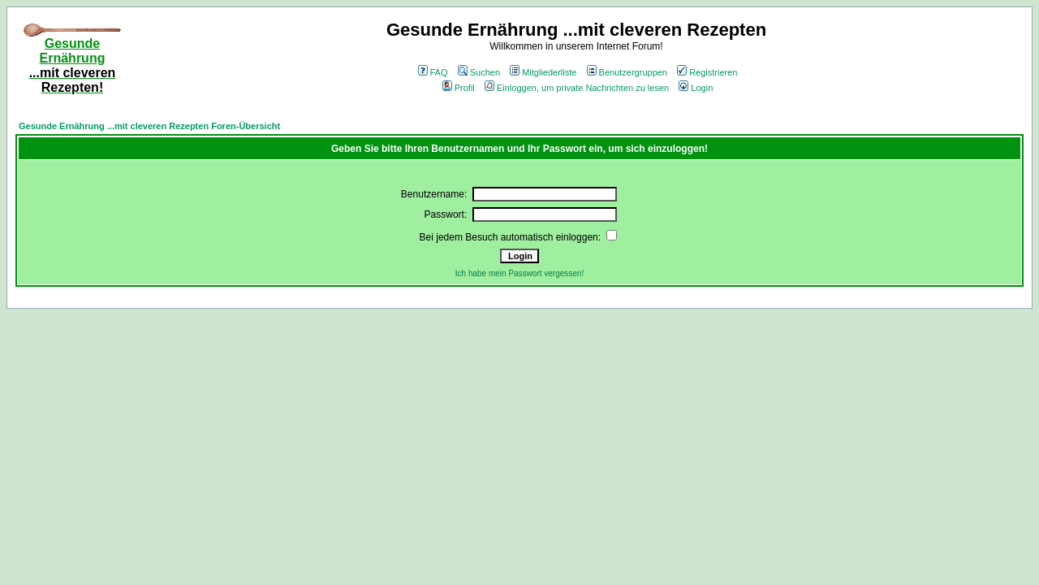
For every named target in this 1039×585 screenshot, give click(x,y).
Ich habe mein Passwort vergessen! (519, 273)
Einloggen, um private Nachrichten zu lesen (577, 88)
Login (696, 88)
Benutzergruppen (627, 72)
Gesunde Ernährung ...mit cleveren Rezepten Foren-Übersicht (149, 126)
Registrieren (707, 72)
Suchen (479, 72)
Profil (458, 88)
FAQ (433, 72)
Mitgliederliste (543, 72)
